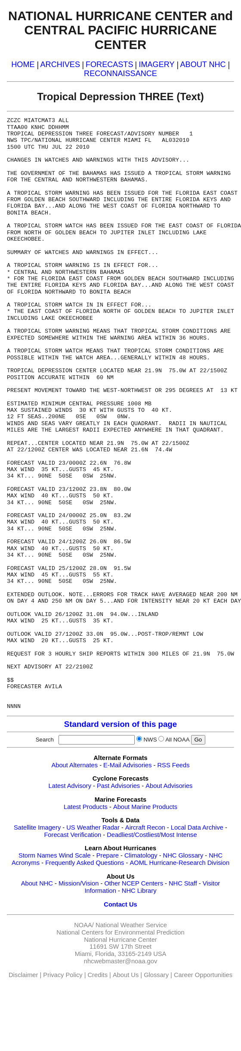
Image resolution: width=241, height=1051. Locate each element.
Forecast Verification (72, 834)
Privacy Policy (62, 974)
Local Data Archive (197, 827)
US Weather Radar (93, 827)
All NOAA (177, 739)
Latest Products (86, 806)
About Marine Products (145, 806)
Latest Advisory (70, 785)
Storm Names (38, 855)
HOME (22, 64)
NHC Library (139, 890)
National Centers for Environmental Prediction (120, 932)
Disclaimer (23, 974)
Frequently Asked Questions (84, 862)
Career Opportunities (203, 974)
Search (46, 739)
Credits (98, 974)
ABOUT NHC (203, 64)
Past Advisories (118, 785)
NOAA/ (84, 925)
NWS (150, 739)
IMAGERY (156, 64)
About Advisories (168, 785)
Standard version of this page (120, 724)
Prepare (107, 855)
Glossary (156, 974)
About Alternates (75, 765)
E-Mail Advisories (127, 765)
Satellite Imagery (37, 827)
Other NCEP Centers (133, 883)
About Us (126, 974)
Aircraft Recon (145, 827)
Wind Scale (75, 855)
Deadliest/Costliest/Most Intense (152, 834)
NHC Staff (183, 883)
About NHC (37, 883)
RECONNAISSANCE (120, 73)
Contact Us (120, 904)
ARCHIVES (60, 64)
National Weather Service (131, 925)
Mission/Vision (79, 883)
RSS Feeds (174, 765)
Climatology (141, 855)
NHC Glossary (183, 855)
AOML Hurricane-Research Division (179, 862)
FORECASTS (109, 64)
